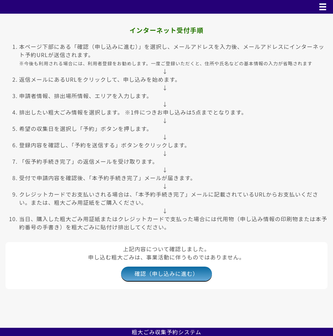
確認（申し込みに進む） (166, 273)
